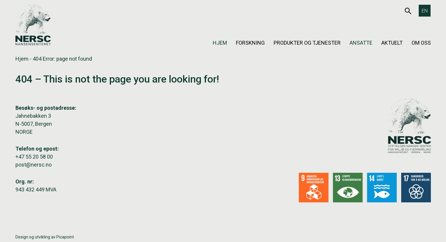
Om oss (421, 43)
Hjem (220, 43)
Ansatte (361, 43)
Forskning (250, 43)
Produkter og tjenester (307, 43)
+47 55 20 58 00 (34, 157)
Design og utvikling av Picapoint (44, 237)
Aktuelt (392, 43)
